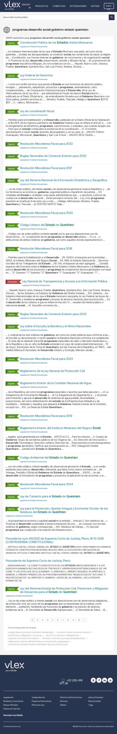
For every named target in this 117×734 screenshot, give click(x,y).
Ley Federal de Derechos (36, 75)
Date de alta (109, 7)
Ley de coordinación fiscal (37, 111)
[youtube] (110, 680)
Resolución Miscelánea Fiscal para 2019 (46, 415)
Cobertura (59, 6)
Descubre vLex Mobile (13, 715)
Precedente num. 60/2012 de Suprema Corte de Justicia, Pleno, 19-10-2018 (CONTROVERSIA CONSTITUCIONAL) (55, 540)
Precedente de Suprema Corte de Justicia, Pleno (38, 560)
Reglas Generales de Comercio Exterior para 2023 (53, 314)
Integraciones (78, 6)
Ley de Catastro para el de (50, 496)
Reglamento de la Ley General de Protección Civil (52, 371)
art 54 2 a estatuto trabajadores (62, 635)
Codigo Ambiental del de (49, 457)
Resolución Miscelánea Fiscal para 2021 (46, 168)
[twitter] (93, 680)
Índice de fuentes (11, 709)
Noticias (63, 701)
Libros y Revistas (95, 697)
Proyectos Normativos (41, 701)
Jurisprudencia (38, 697)
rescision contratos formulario (23, 638)
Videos (63, 705)
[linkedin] (104, 680)
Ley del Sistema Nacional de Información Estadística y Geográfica (63, 180)
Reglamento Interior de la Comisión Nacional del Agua (55, 383)
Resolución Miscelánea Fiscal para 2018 (46, 248)
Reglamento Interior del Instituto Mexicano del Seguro (60, 428)
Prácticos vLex (38, 705)
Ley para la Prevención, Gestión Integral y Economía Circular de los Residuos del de (64, 510)
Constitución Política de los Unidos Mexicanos (56, 42)
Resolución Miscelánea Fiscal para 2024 (46, 484)
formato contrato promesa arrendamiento (63, 638)
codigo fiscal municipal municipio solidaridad (30, 632)
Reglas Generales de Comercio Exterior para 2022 (53, 155)
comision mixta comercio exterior (74, 632)
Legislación (8, 697)
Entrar (95, 6)
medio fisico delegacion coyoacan (25, 635)
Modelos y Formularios (13, 701)
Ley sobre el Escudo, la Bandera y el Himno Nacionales (55, 326)
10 (79, 620)
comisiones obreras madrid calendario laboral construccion (38, 644)
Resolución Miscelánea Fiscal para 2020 (46, 212)
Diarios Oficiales (10, 705)
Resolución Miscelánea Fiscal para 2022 (46, 143)
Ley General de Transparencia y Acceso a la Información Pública (64, 281)
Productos (41, 6)
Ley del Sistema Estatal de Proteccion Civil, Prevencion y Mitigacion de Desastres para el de (64, 590)
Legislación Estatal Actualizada (33, 229)
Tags (90, 705)
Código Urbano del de (47, 224)
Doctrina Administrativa (71, 697)
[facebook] (98, 680)
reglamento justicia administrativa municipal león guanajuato (38, 641)
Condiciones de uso (11, 726)
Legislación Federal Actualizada (33, 46)
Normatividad (94, 701)
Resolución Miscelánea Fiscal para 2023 (46, 358)
